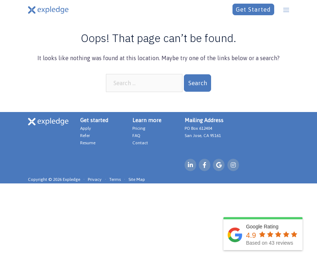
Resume (87, 142)
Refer (85, 135)
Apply (85, 128)
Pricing (138, 128)
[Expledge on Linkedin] (190, 165)
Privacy (95, 179)
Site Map (136, 179)
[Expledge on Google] (219, 165)
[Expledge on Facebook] (204, 165)
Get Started (253, 9)
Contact (140, 142)
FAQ (136, 135)
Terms (115, 179)
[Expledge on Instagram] (233, 165)
